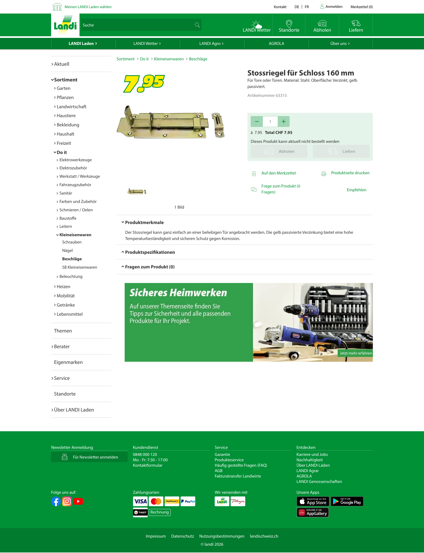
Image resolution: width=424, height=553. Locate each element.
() (362, 6)
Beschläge (72, 259)
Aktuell (61, 64)
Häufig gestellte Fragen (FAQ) (241, 465)
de (297, 6)
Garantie (222, 454)
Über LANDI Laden (74, 409)
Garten (63, 88)
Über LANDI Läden (313, 465)
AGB (219, 470)
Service (62, 378)
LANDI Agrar (308, 470)
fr (307, 6)
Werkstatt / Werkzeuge (79, 176)
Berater (62, 346)
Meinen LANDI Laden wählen (88, 6)
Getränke (66, 305)
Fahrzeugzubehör (75, 184)
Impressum (156, 536)
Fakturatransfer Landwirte (238, 476)
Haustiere (66, 115)
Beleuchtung (70, 276)
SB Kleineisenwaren (79, 267)
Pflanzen (65, 97)
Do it (62, 152)
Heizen (63, 286)
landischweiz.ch (264, 536)
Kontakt (280, 6)
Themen (63, 330)
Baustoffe (68, 218)
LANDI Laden (81, 43)
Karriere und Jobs (312, 454)
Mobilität (66, 295)
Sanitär (65, 193)
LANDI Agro (209, 43)
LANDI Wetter (146, 43)
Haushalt (65, 134)
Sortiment (65, 79)
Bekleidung (68, 124)
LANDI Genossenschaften (319, 481)
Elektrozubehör (73, 168)
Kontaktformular (148, 465)
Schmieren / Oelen (76, 210)
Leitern (65, 226)
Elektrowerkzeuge (75, 160)
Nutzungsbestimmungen (221, 536)
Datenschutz (182, 536)
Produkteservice (229, 460)
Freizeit (64, 143)
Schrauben (72, 242)
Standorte (65, 393)
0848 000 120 (145, 454)
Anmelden (334, 6)
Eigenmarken (68, 362)
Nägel (67, 250)
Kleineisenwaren (75, 235)
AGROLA (276, 43)
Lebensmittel (70, 314)
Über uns (338, 43)
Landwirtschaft (72, 106)
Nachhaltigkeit (310, 460)
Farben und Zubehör (78, 201)
